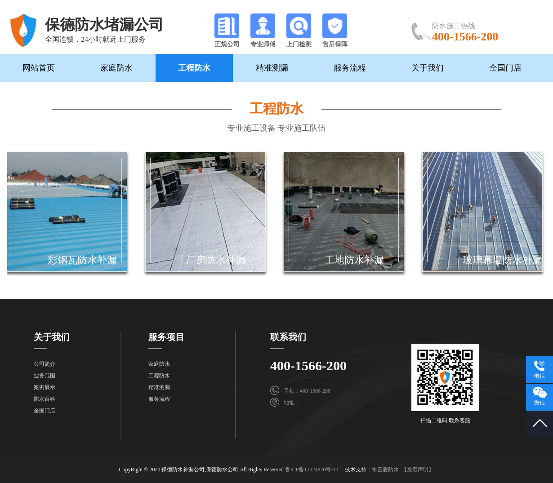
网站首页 (38, 67)
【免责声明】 (417, 469)
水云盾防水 (385, 469)
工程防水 (194, 67)
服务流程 (350, 67)
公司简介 (44, 364)
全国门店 (505, 67)
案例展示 (44, 387)
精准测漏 (272, 67)
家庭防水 (116, 67)
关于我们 (427, 67)
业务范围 (44, 375)
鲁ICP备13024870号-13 (312, 469)
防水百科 (44, 399)
